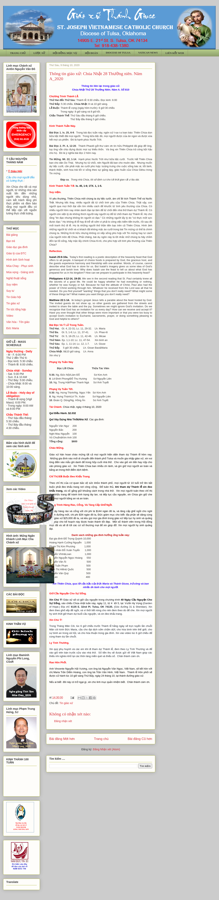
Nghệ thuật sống (16, 278)
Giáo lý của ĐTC (16, 253)
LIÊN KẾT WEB (174, 53)
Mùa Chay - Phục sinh (19, 265)
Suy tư (10, 290)
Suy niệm (12, 284)
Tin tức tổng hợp (16, 309)
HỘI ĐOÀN (91, 53)
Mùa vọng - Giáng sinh (20, 272)
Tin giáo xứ (66, 703)
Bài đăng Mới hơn (62, 739)
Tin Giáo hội (13, 297)
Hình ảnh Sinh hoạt (18, 259)
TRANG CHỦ (18, 53)
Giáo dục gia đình (17, 247)
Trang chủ (101, 739)
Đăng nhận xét (63, 721)
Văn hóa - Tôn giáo (18, 322)
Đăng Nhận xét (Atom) (106, 749)
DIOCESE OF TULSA (118, 52)
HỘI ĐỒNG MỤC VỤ (65, 53)
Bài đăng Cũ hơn (140, 739)
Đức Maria (12, 328)
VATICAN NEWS (148, 52)
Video (9, 315)
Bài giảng (12, 234)
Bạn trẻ (10, 241)
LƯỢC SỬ (39, 53)
